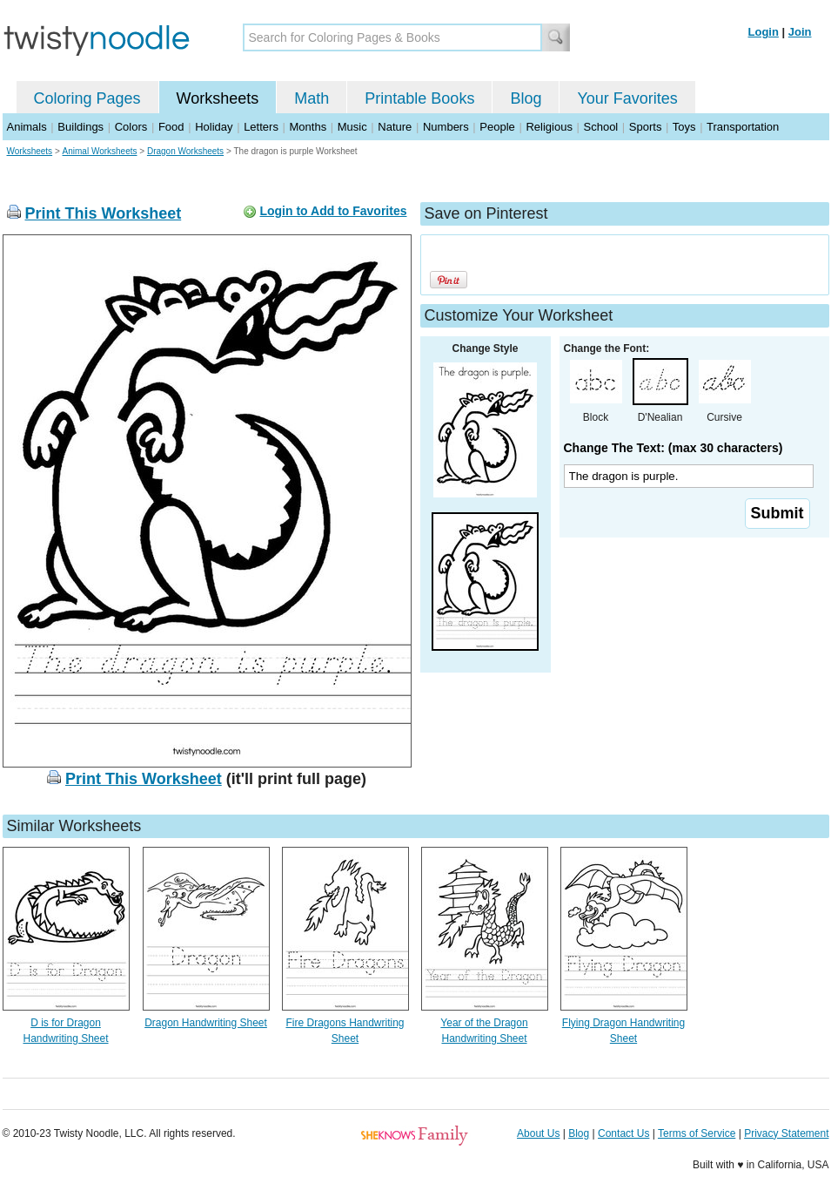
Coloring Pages (87, 98)
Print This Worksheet (103, 213)
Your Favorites (627, 98)
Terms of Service (696, 1133)
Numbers (446, 126)
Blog (525, 98)
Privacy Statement (786, 1133)
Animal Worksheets (100, 151)
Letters (261, 126)
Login (763, 31)
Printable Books (419, 98)
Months (308, 126)
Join (800, 31)
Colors (131, 126)
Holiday (213, 126)
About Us (538, 1133)
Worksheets (218, 98)
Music (352, 126)
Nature (395, 126)
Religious (549, 126)
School (601, 126)
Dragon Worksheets (185, 151)
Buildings (80, 126)
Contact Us (623, 1133)
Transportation (743, 126)
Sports (645, 126)
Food (171, 126)
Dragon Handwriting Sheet (205, 1023)
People (496, 126)
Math (311, 98)
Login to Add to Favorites (332, 211)
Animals (27, 126)
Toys (684, 126)
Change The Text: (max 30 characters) (673, 448)
